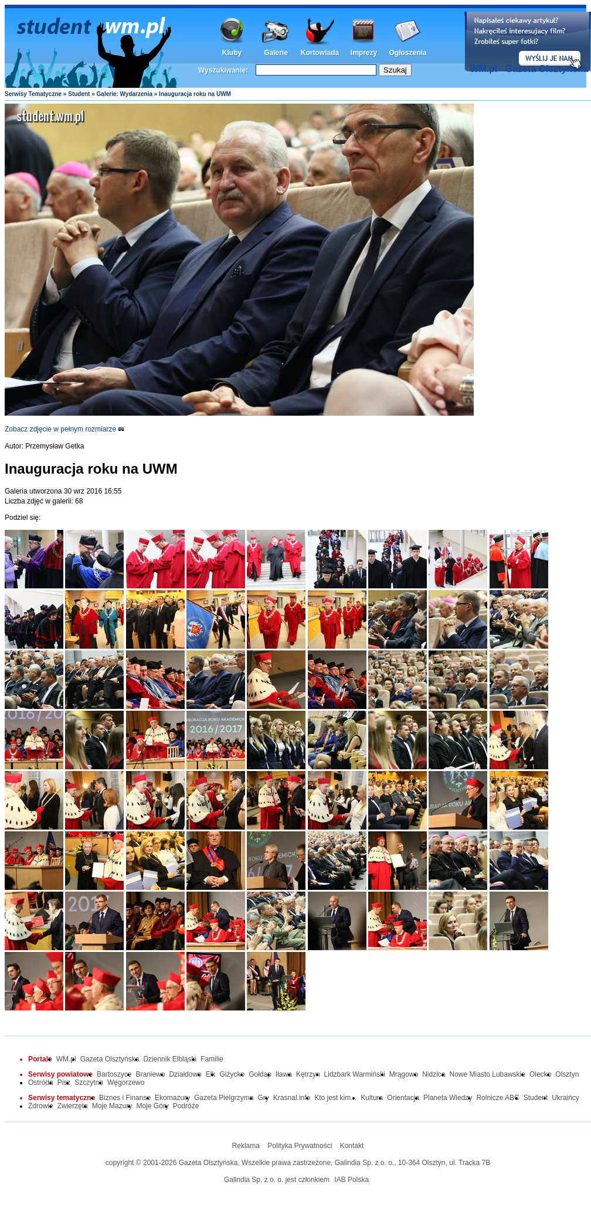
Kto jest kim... (335, 1098)
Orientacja (403, 1098)
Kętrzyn (308, 1074)
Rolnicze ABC (497, 1098)
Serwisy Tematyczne (33, 94)
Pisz (64, 1082)
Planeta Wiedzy (447, 1098)
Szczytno (88, 1082)
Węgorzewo (125, 1082)
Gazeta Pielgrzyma (223, 1098)
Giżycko (231, 1074)
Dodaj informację (527, 41)
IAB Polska (351, 1180)
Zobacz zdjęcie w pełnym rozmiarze (64, 429)
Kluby (232, 53)
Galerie (276, 53)
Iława (284, 1074)
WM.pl (483, 69)
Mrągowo (403, 1074)
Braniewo (150, 1074)
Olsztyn (567, 1074)
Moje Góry (152, 1106)
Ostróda (40, 1082)
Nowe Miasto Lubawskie (487, 1074)
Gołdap (260, 1074)
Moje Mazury (112, 1106)
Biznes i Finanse (125, 1098)
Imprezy (364, 53)
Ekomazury (172, 1098)
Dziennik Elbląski (169, 1059)
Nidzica (433, 1074)
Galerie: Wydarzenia (124, 94)
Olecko (540, 1074)
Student (79, 94)
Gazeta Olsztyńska (546, 69)
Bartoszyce (114, 1074)
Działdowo (185, 1074)
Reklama (246, 1146)
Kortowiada (320, 53)
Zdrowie (40, 1106)
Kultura (372, 1098)
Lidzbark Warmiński (354, 1074)
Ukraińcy (565, 1098)
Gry (263, 1098)
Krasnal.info (291, 1098)
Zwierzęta (72, 1106)
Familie (212, 1059)
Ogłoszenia (407, 53)
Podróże (186, 1106)
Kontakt (352, 1146)
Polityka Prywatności (299, 1146)
